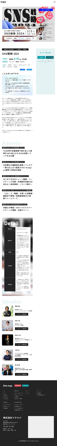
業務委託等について (19, 410)
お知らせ (5, 395)
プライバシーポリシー (19, 404)
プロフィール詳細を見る (22, 314)
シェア (22, 69)
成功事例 (39, 393)
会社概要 (5, 408)
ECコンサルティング (19, 393)
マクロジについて (7, 404)
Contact (18, 385)
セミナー (28, 393)
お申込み (41, 57)
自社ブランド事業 (18, 398)
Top (5, 393)
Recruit (25, 385)
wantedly (6, 396)
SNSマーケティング (19, 395)
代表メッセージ (7, 406)
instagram (6, 398)
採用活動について (18, 406)
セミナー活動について (19, 408)
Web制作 (16, 396)
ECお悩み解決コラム (41, 395)
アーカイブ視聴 (49, 57)
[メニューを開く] (54, 2)
